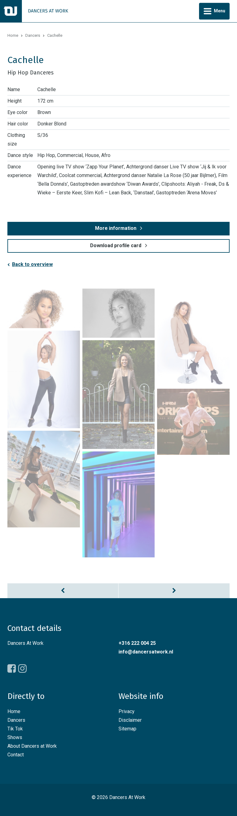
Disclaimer (130, 720)
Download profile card (115, 245)
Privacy (126, 711)
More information (115, 228)
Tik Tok (15, 729)
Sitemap (127, 729)
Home (12, 35)
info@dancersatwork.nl (145, 652)
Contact (15, 755)
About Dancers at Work (32, 746)
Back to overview (32, 264)
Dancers (32, 35)
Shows (14, 737)
